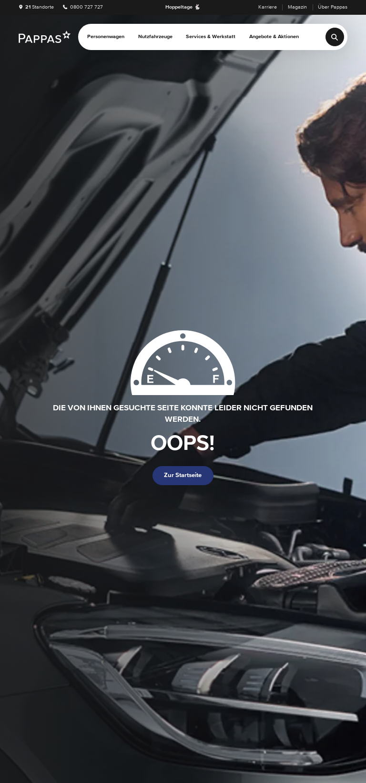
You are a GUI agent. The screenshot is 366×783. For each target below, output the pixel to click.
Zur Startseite (183, 475)
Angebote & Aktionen (274, 36)
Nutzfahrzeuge (155, 36)
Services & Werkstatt (210, 36)
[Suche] (334, 37)
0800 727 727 (83, 7)
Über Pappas (332, 7)
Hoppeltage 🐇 (182, 7)
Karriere (267, 7)
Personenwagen (105, 36)
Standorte (36, 7)
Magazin (297, 7)
